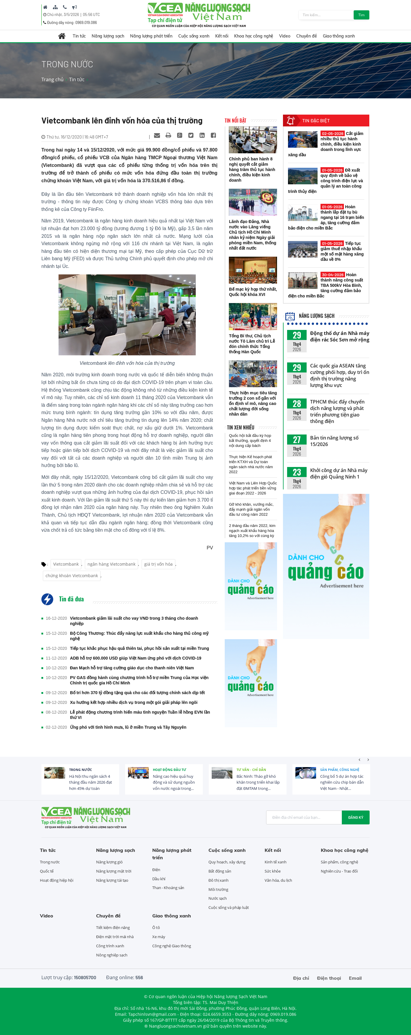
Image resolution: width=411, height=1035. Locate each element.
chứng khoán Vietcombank (72, 575)
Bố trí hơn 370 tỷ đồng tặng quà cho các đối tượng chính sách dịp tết (137, 692)
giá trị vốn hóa (158, 564)
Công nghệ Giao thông (171, 945)
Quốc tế (47, 871)
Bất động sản (219, 871)
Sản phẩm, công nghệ (339, 769)
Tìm (361, 14)
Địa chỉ (301, 978)
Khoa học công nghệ (253, 36)
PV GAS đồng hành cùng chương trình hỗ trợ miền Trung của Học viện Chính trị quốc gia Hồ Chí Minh (139, 680)
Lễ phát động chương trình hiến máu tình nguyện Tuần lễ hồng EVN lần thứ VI (140, 715)
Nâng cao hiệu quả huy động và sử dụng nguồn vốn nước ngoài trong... (174, 782)
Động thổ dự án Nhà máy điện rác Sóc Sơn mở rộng (339, 336)
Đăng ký (355, 817)
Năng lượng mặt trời (113, 871)
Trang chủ (52, 79)
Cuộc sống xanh (193, 36)
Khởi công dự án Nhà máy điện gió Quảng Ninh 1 (339, 473)
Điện (156, 869)
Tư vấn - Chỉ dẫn (251, 769)
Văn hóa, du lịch (278, 880)
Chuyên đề (306, 36)
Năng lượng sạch (108, 36)
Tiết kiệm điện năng (113, 927)
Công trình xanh (110, 945)
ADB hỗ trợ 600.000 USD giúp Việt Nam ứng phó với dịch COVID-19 (135, 658)
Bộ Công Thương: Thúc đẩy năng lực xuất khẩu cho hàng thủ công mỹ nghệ (139, 636)
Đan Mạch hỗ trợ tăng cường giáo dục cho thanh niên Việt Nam (132, 667)
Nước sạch (217, 898)
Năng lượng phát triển (151, 36)
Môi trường (218, 889)
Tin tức (79, 36)
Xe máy (158, 936)
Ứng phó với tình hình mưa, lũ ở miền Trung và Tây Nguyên (128, 727)
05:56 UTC (91, 14)
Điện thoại (329, 978)
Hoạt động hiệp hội (56, 880)
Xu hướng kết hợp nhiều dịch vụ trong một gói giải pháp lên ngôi (134, 702)
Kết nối (221, 36)
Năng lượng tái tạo (112, 880)
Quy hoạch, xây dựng (226, 862)
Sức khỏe (273, 871)
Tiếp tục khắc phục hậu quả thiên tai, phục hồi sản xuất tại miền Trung (139, 648)
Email (355, 978)
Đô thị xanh (218, 880)
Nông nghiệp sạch (111, 955)
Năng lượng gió (109, 862)
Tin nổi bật (235, 120)
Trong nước (80, 769)
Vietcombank (66, 564)
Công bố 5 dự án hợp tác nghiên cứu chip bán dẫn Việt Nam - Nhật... (342, 782)
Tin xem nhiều (240, 427)
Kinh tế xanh (276, 862)
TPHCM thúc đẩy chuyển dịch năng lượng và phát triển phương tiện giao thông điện (337, 411)
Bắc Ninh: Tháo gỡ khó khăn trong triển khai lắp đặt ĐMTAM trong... (258, 782)
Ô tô (156, 927)
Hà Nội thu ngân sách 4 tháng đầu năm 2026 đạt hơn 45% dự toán (90, 782)
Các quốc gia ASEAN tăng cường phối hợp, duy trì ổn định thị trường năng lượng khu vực (339, 375)
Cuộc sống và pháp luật (228, 907)
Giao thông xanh (339, 36)
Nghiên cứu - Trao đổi (339, 871)
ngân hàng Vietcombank (111, 564)
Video (284, 36)
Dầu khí (158, 878)
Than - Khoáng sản (168, 887)
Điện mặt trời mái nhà (115, 936)
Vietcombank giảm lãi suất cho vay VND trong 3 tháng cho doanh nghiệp (134, 621)
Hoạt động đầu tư (169, 769)
